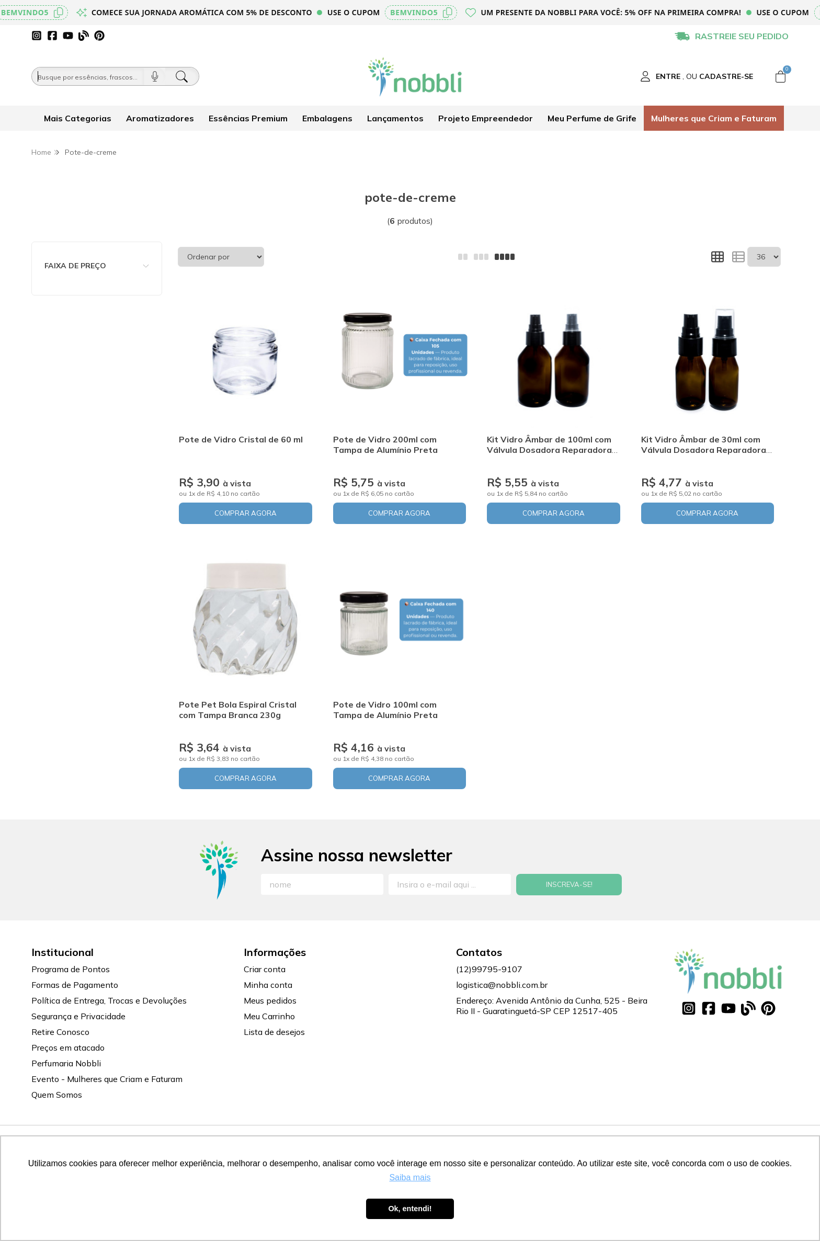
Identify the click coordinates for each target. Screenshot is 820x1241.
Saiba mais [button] (409, 1177)
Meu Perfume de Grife (592, 118)
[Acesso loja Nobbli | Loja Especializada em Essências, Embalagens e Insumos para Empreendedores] (696, 76)
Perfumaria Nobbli (66, 1063)
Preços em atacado (68, 1047)
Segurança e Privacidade (78, 1016)
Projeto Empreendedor (485, 118)
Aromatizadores (160, 118)
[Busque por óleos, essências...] (88, 76)
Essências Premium (248, 118)
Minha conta (268, 985)
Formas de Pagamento (74, 985)
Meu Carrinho (269, 1016)
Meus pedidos (270, 1000)
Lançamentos (395, 118)
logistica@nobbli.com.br (502, 985)
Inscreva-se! (569, 884)
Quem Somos (56, 1094)
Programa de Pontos (70, 969)
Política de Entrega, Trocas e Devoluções (109, 1000)
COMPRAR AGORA (245, 513)
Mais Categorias (77, 118)
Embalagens (327, 118)
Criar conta (265, 969)
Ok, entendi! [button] (409, 1208)
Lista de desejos (274, 1032)
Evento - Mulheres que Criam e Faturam (107, 1079)
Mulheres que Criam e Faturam (714, 118)
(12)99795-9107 (489, 969)
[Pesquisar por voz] (154, 76)
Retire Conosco (60, 1032)
